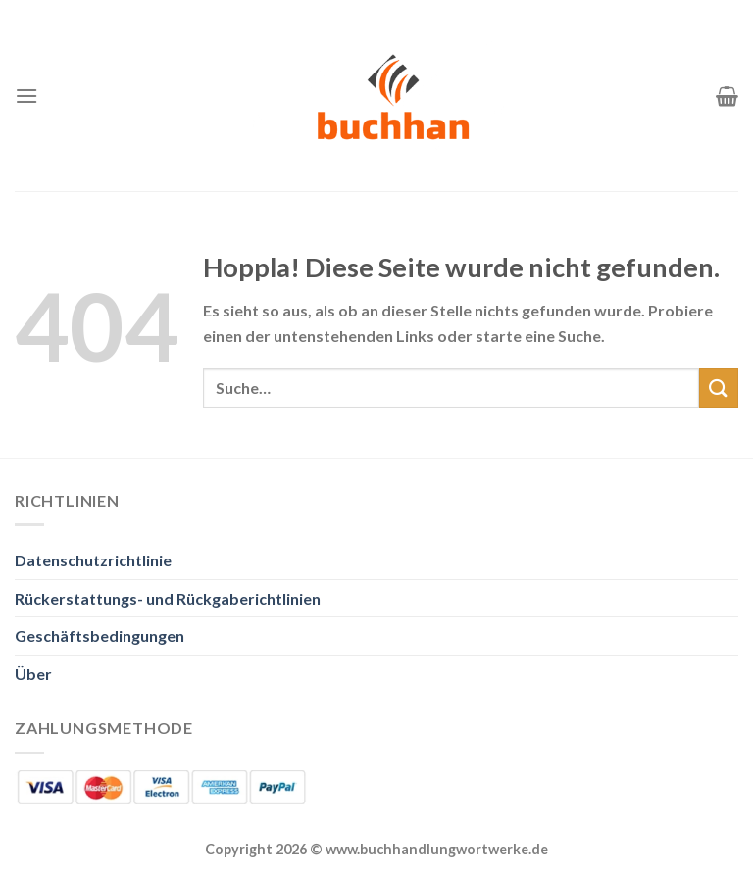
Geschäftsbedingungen (99, 635)
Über (33, 673)
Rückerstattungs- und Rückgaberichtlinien (168, 598)
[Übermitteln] (718, 387)
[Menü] (26, 96)
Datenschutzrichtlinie (93, 560)
